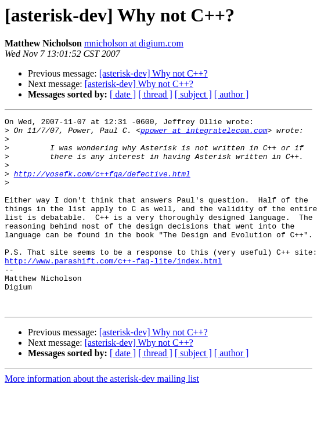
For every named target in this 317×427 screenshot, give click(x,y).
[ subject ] (193, 94)
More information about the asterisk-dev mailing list (102, 417)
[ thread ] (155, 94)
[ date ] (123, 94)
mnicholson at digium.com (133, 43)
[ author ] (231, 94)
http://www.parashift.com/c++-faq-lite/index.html (113, 290)
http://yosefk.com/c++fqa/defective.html (102, 185)
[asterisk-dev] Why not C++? (153, 73)
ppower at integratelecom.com (204, 133)
